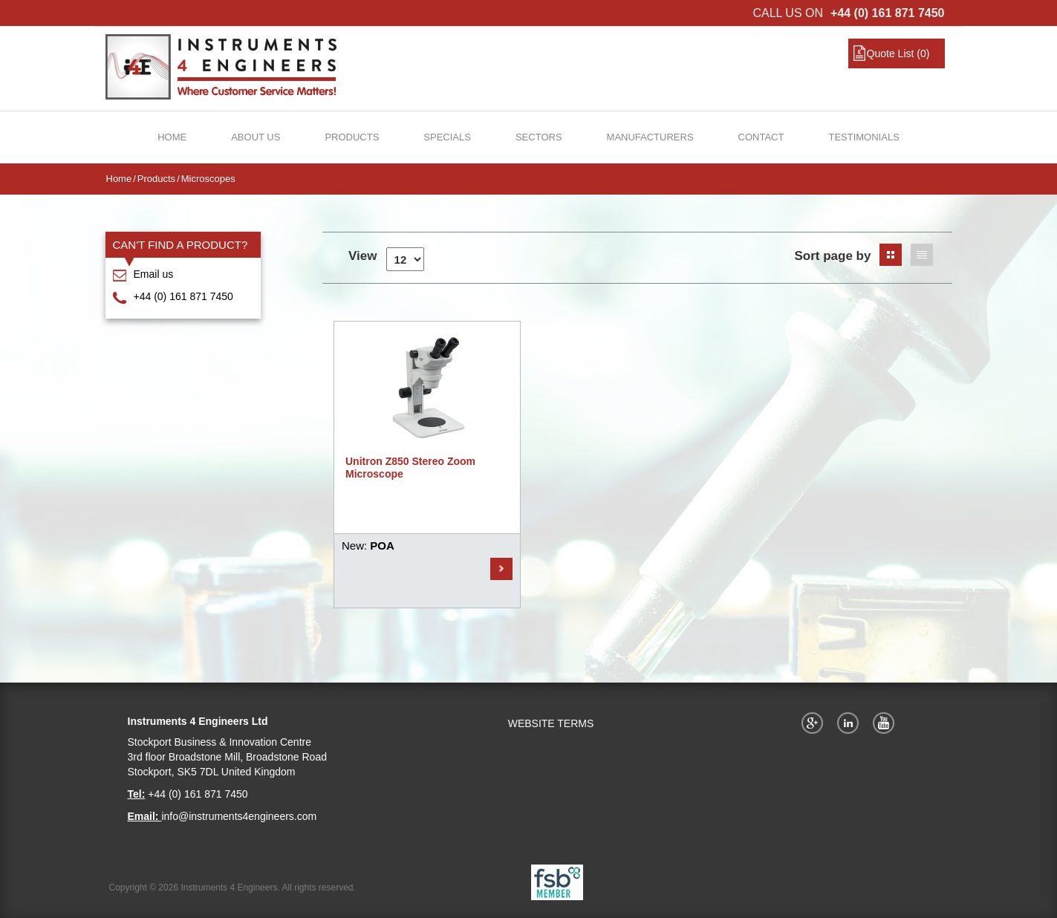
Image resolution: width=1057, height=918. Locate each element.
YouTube (886, 723)
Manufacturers (650, 137)
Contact (761, 137)
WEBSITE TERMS (551, 723)
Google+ (815, 723)
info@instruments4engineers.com (238, 816)
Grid (890, 255)
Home (171, 137)
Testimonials (863, 137)
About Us (255, 137)
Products (352, 137)
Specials (447, 137)
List (922, 255)
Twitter (850, 723)
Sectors (539, 137)
